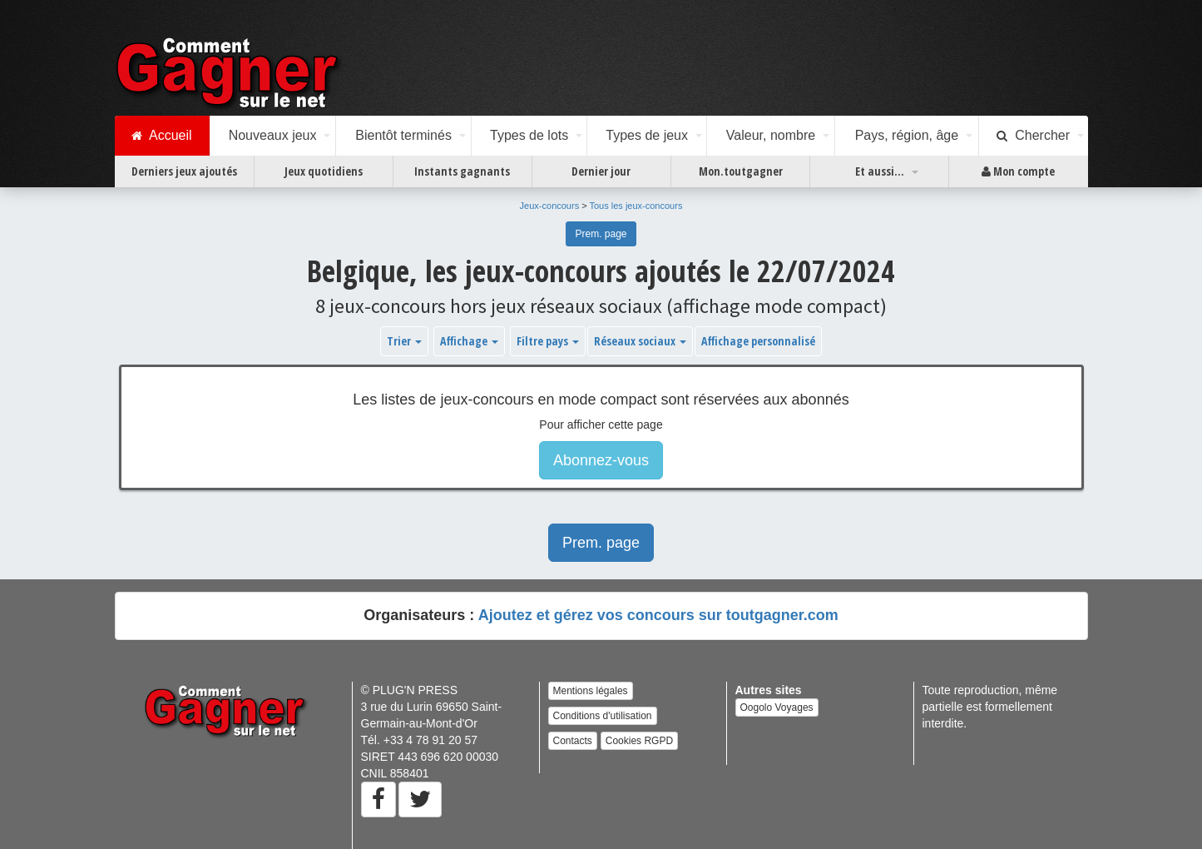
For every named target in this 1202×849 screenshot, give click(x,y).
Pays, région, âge (907, 135)
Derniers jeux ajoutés (184, 171)
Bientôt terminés (403, 135)
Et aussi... (879, 171)
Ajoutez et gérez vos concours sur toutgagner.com (658, 615)
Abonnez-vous (601, 460)
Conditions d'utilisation (602, 716)
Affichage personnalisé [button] (758, 341)
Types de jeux (647, 135)
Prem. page (600, 234)
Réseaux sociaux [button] (640, 341)
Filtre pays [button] (548, 341)
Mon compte (1018, 171)
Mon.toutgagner (741, 171)
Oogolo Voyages (777, 707)
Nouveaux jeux (273, 135)
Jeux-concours (550, 206)
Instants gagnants (462, 171)
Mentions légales (590, 691)
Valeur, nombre (770, 135)
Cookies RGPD (639, 741)
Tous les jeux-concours (636, 206)
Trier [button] (404, 341)
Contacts (572, 741)
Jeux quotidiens (323, 171)
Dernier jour (601, 171)
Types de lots (529, 135)
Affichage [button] (469, 341)
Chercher (1033, 136)
